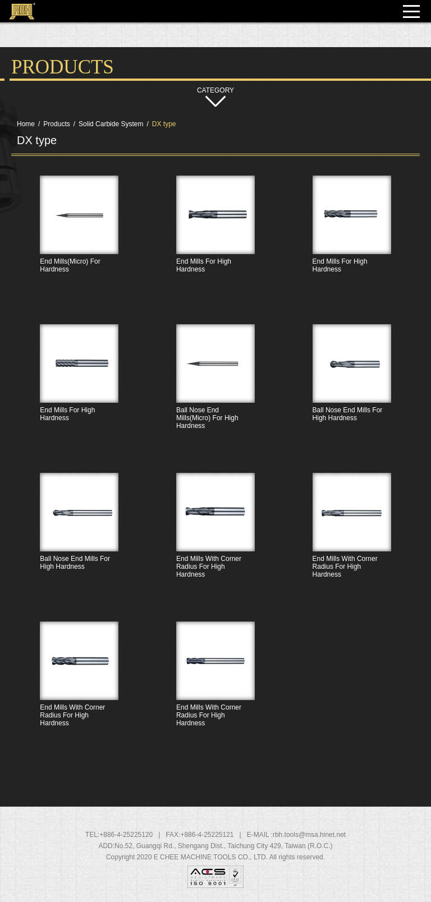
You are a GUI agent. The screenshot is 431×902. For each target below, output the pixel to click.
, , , (223, 846)
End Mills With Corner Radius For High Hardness (216, 546)
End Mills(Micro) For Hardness (79, 248)
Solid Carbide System (111, 124)
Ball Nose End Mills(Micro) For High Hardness (216, 397)
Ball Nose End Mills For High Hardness (351, 397)
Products (56, 124)
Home (26, 124)
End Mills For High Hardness (216, 248)
